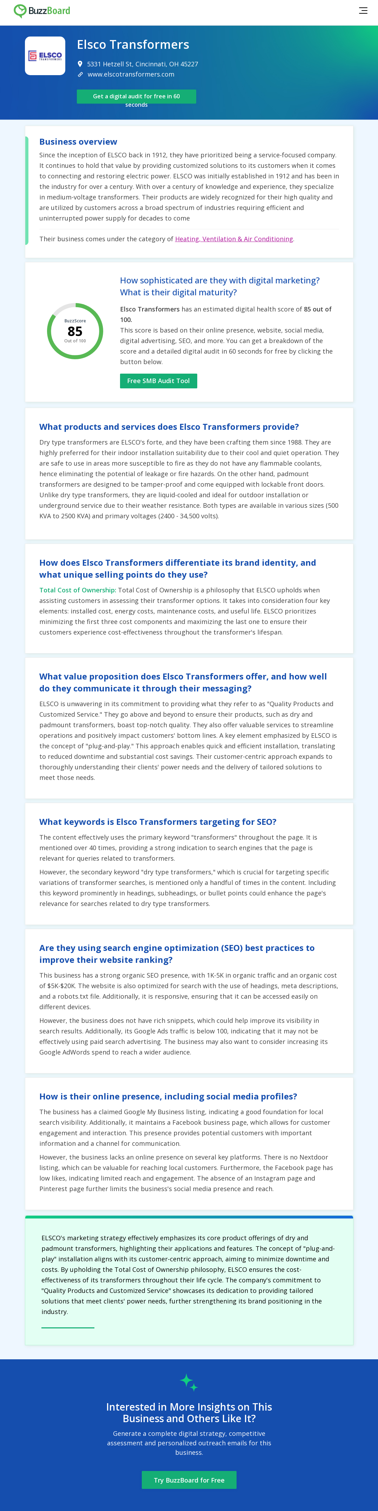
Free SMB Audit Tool (158, 380)
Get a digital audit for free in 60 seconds (136, 98)
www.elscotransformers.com (131, 74)
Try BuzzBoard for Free (189, 1480)
